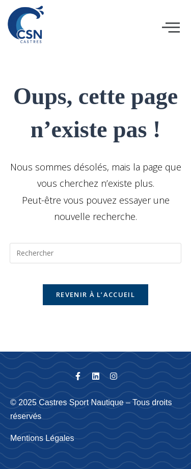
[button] (171, 27)
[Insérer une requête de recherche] (96, 253)
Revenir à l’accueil (95, 294)
